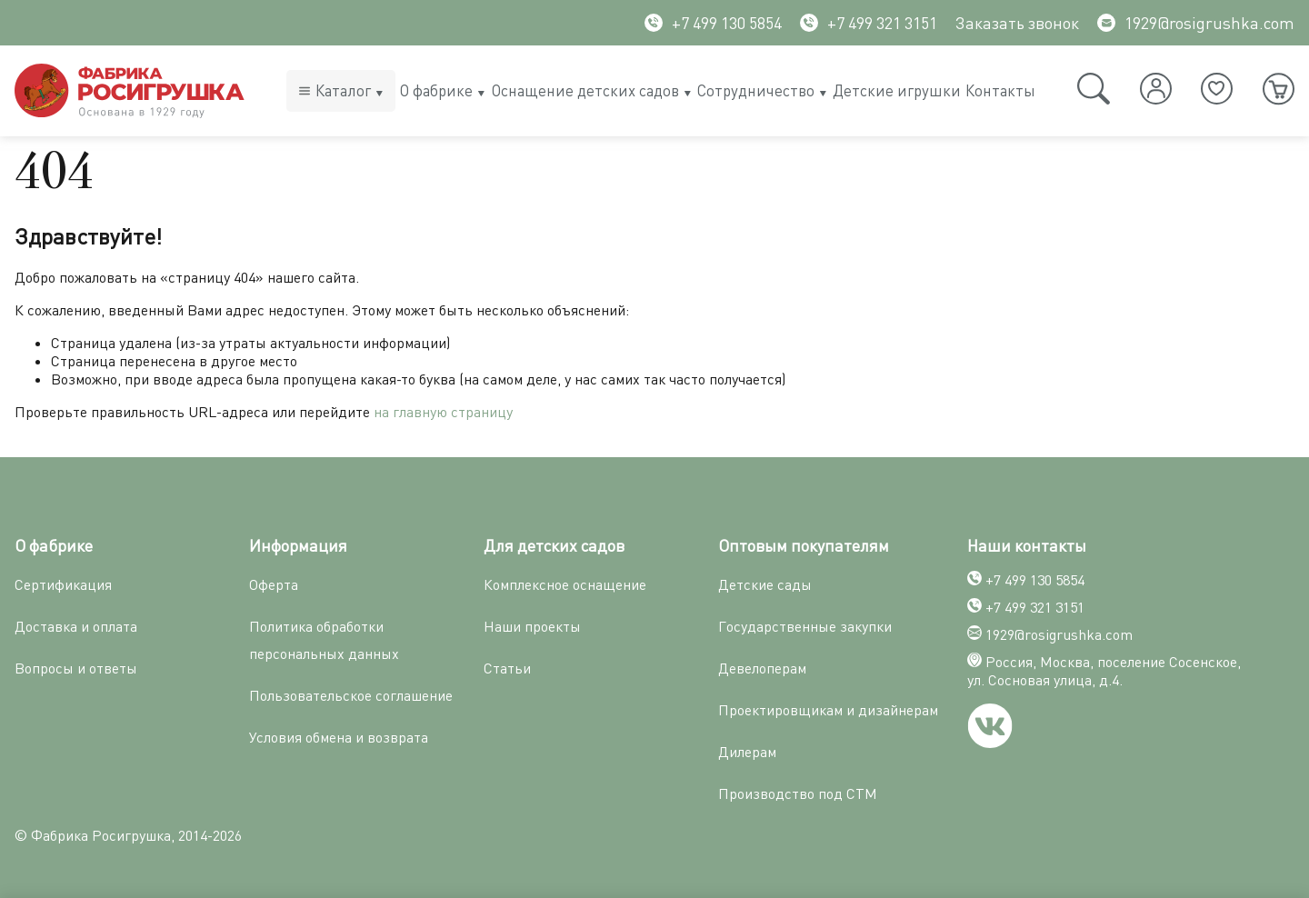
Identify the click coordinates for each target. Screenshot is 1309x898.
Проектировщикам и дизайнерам (828, 710)
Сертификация (63, 584)
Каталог (343, 90)
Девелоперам (762, 668)
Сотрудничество (755, 90)
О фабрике (436, 90)
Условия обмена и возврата (338, 737)
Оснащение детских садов (585, 90)
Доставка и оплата (76, 626)
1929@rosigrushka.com (1195, 23)
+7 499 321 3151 (868, 23)
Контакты (1000, 90)
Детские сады (765, 584)
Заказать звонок (1017, 23)
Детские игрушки (897, 90)
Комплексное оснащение (565, 584)
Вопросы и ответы (76, 668)
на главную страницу (443, 412)
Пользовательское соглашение (351, 695)
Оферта (273, 584)
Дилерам (747, 752)
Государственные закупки (805, 626)
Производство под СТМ (797, 793)
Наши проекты (532, 626)
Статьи (507, 668)
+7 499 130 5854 (713, 23)
